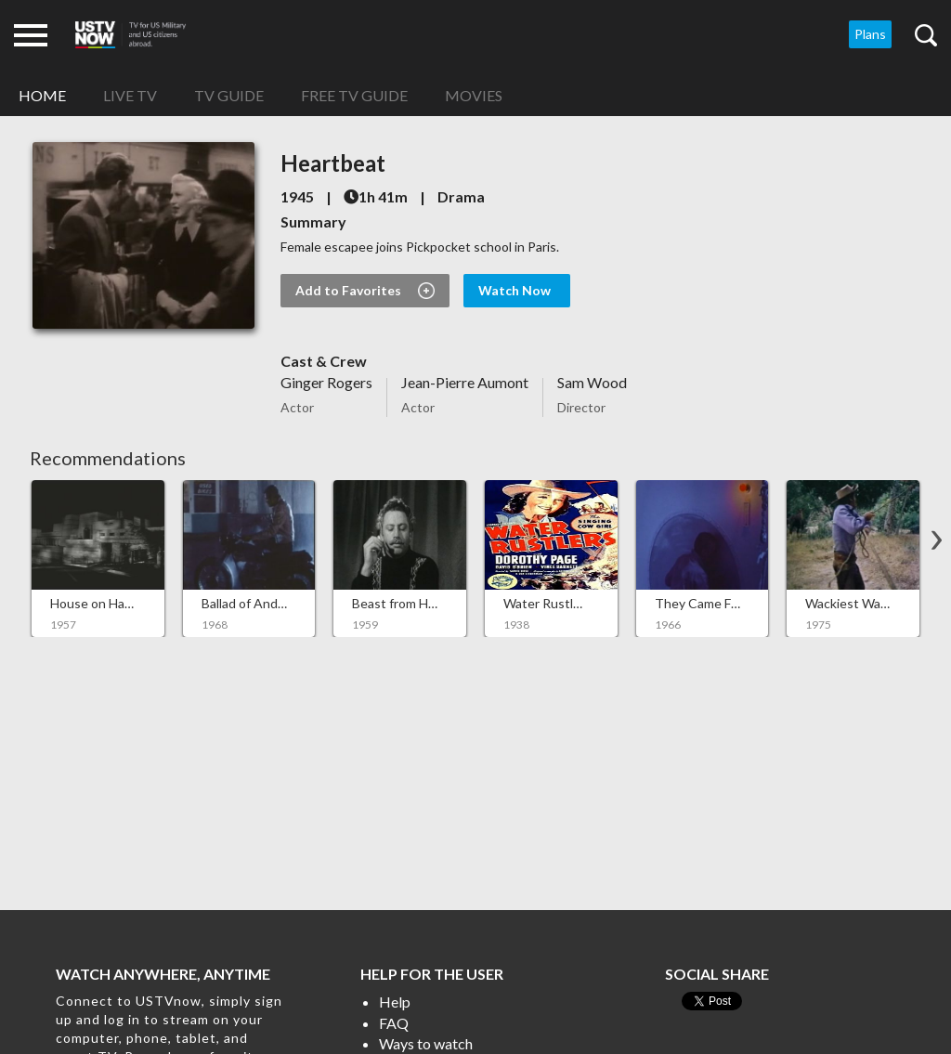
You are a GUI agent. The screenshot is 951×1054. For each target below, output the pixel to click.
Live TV (130, 95)
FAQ (394, 1023)
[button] (936, 540)
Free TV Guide (354, 95)
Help (394, 1001)
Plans (870, 34)
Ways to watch (426, 1043)
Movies (473, 95)
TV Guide (229, 95)
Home (42, 95)
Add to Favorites (365, 290)
